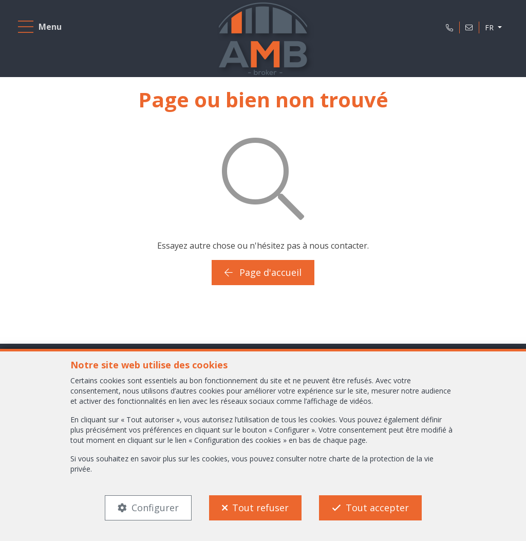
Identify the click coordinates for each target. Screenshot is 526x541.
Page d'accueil (263, 272)
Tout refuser (260, 507)
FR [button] (490, 27)
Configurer (155, 507)
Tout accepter (377, 507)
